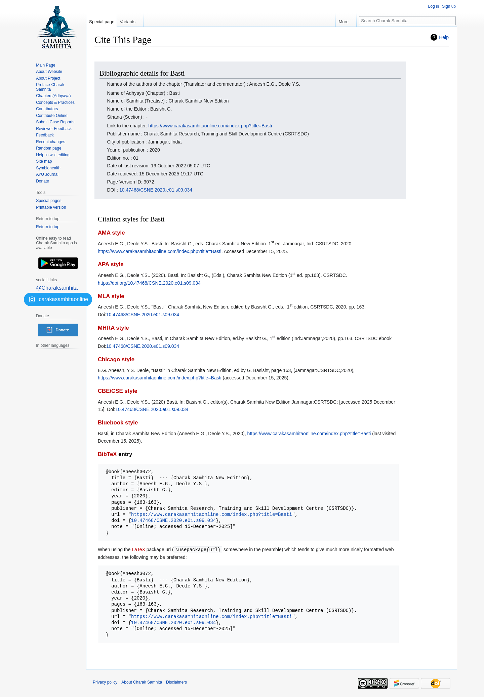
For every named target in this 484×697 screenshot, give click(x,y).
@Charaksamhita (57, 288)
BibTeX (107, 454)
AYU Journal (47, 174)
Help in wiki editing (52, 155)
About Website (49, 71)
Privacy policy (105, 682)
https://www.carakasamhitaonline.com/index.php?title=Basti (210, 125)
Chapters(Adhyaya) (53, 95)
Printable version (51, 207)
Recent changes (50, 141)
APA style (110, 264)
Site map (44, 161)
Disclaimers (176, 682)
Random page (48, 148)
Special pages (48, 200)
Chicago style (116, 359)
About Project (48, 78)
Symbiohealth (48, 168)
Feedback (45, 135)
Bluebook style (118, 422)
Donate (42, 181)
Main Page (45, 65)
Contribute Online (51, 115)
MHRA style (113, 328)
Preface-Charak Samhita (50, 87)
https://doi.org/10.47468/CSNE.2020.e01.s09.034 (149, 283)
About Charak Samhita (141, 682)
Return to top (47, 226)
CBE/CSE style (117, 391)
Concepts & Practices (55, 102)
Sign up (449, 6)
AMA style (111, 233)
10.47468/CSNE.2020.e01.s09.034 (155, 190)
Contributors (47, 109)
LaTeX (138, 549)
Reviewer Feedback (54, 128)
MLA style (111, 296)
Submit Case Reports (55, 122)
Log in (433, 6)
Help (444, 37)
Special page (101, 21)
